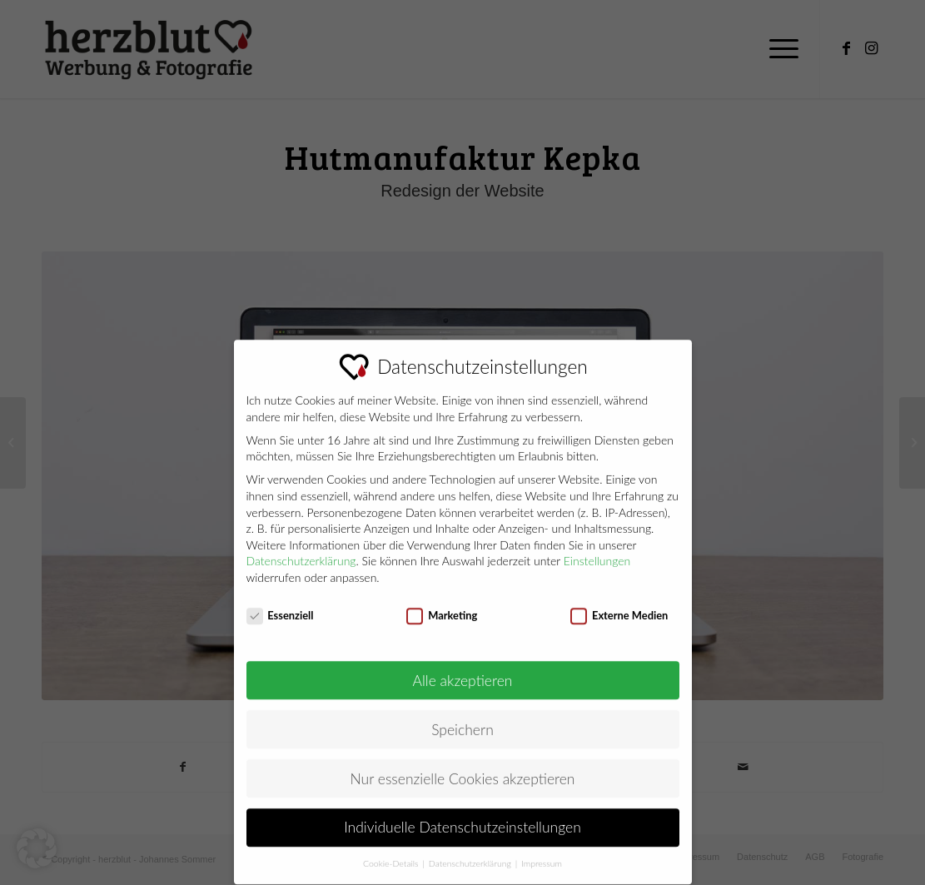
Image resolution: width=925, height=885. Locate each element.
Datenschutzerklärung (301, 548)
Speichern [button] (462, 717)
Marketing (441, 603)
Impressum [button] (541, 851)
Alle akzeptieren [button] (463, 668)
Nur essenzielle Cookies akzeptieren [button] (463, 766)
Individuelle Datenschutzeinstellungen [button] (462, 815)
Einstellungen (597, 548)
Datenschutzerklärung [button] (471, 851)
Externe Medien (619, 603)
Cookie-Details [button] (391, 851)
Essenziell (280, 603)
